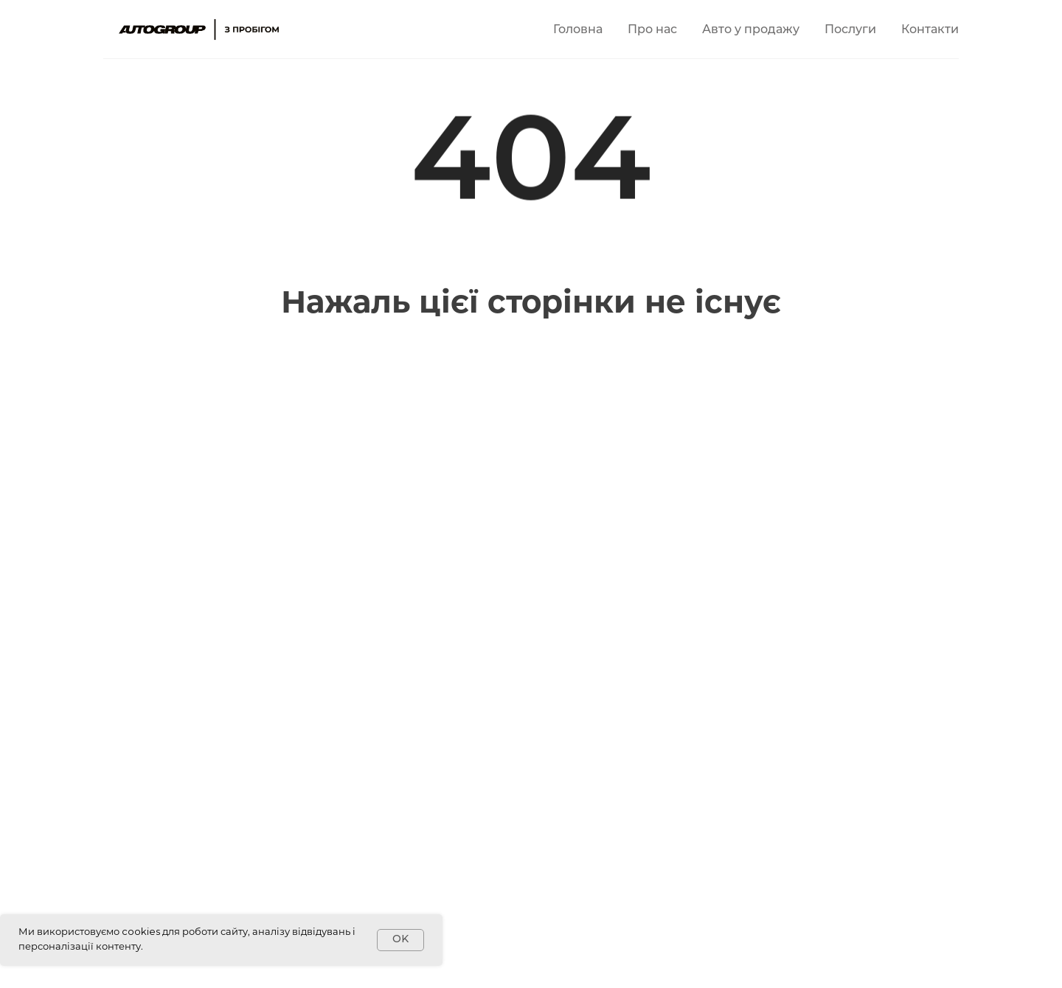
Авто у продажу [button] (750, 30)
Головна (578, 30)
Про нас (652, 30)
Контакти (930, 30)
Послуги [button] (850, 30)
